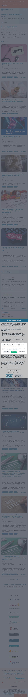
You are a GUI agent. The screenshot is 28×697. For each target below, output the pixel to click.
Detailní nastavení (22, 351)
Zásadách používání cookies (14, 349)
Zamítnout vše (6, 351)
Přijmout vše (14, 351)
